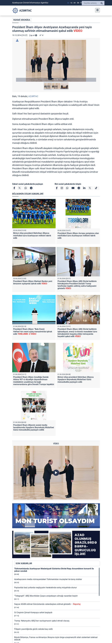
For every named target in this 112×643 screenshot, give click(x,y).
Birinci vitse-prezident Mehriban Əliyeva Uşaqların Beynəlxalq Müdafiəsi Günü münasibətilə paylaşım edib (76, 379)
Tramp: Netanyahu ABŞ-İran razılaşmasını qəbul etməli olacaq (41, 621)
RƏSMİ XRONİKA (21, 20)
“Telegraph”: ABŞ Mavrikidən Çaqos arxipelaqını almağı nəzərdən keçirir (46, 596)
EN (75, 3)
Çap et (33, 35)
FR (81, 3)
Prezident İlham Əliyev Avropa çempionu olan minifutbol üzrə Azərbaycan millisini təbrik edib (78, 235)
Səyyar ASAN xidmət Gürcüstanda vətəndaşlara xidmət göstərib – (47, 604)
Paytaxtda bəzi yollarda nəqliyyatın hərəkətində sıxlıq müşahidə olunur (45, 587)
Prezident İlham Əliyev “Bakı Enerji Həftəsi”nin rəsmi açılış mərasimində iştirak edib (32, 331)
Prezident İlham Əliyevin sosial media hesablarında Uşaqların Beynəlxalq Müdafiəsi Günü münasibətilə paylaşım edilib (33, 427)
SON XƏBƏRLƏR (24, 563)
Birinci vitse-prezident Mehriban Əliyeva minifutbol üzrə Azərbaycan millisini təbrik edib (32, 235)
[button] (56, 61)
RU (71, 3)
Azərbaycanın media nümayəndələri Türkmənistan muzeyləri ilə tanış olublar (48, 579)
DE (78, 3)
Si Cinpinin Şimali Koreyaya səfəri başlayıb (33, 612)
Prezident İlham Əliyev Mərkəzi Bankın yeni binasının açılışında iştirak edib (32, 282)
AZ (68, 3)
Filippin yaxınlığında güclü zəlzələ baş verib (33, 629)
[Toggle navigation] (97, 10)
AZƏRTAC (33, 96)
